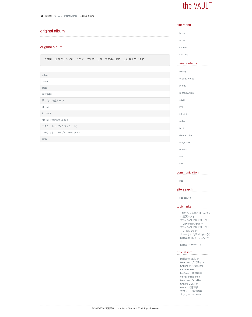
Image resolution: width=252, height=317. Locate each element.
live (181, 107)
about (182, 40)
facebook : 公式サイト (192, 262)
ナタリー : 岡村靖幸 (191, 291)
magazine (184, 142)
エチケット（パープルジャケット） (61, 132)
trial (181, 156)
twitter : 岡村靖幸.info (191, 266)
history (182, 71)
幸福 (44, 139)
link (181, 163)
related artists (186, 93)
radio (182, 121)
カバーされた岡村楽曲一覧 (195, 234)
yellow (45, 75)
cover (182, 100)
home (182, 33)
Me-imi (45, 107)
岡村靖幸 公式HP (189, 259)
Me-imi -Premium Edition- (55, 120)
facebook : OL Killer (190, 280)
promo (182, 85)
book (181, 128)
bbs (181, 180)
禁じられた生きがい (53, 100)
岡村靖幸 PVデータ (190, 245)
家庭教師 (47, 94)
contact (183, 47)
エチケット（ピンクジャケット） (60, 126)
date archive (185, 135)
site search (185, 197)
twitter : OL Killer (189, 283)
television (184, 114)
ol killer (183, 149)
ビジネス (47, 113)
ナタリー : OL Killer (190, 294)
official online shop (190, 276)
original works (186, 78)
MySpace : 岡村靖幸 (191, 273)
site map (183, 54)
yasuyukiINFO (187, 269)
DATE (45, 81)
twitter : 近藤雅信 (189, 287)
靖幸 (44, 88)
